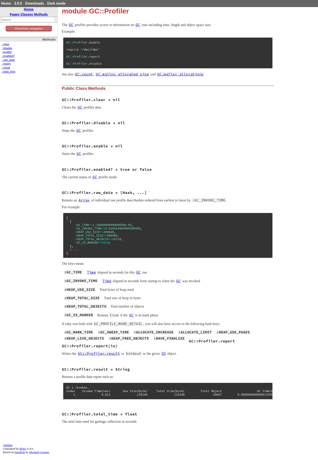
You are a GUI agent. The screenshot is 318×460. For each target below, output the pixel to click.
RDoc (22, 448)
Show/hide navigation (29, 28)
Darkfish (20, 452)
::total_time (8, 71)
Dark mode (56, 3)
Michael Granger (39, 452)
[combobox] (28, 19)
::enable (7, 52)
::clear (5, 44)
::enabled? (8, 56)
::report (6, 63)
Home (6, 3)
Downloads (34, 3)
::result (6, 67)
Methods (41, 14)
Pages (15, 14)
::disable (7, 48)
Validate (8, 445)
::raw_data (8, 60)
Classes (27, 14)
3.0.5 (18, 3)
